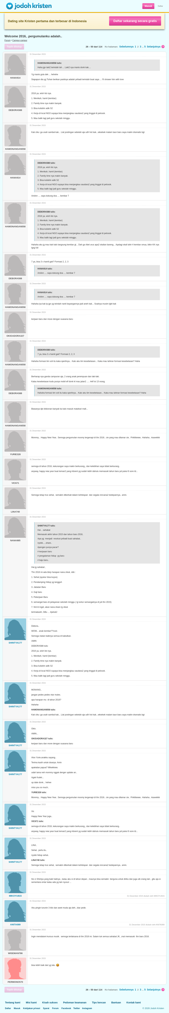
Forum (7, 40)
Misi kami (31, 1002)
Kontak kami (133, 1002)
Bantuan (116, 1002)
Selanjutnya (156, 46)
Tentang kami (12, 1002)
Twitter (76, 1008)
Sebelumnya (126, 46)
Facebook (66, 1008)
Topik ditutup (14, 46)
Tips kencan (99, 1002)
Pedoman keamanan (74, 1002)
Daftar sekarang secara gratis (135, 21)
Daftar (160, 6)
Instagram (87, 1008)
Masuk (148, 6)
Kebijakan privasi (31, 1008)
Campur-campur (19, 40)
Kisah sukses (50, 1002)
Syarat (46, 1008)
